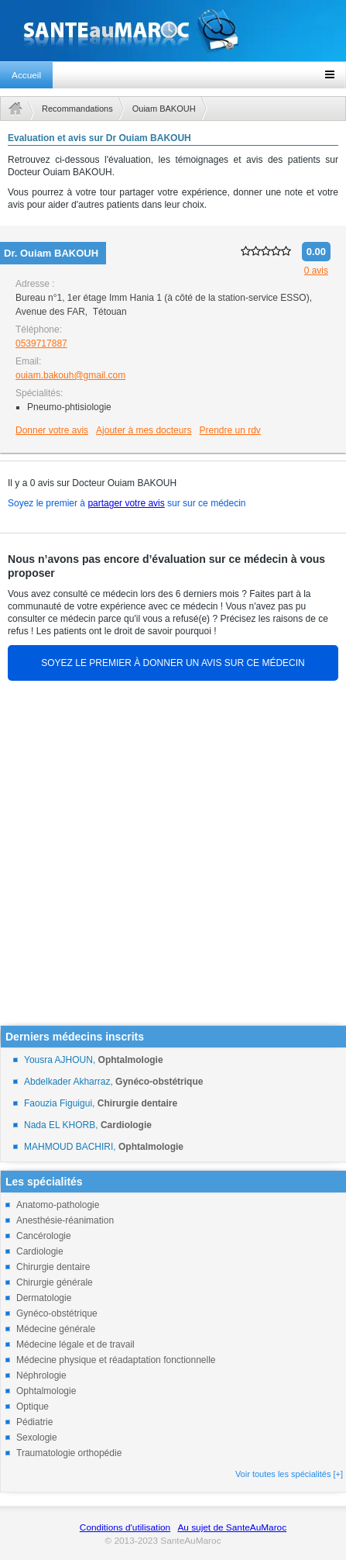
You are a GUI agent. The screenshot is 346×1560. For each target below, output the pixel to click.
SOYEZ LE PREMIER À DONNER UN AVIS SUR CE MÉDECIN (173, 662)
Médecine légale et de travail (75, 1344)
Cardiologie (39, 1251)
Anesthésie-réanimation (65, 1220)
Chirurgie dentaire (53, 1266)
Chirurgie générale (54, 1282)
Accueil (26, 75)
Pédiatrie (34, 1422)
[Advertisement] (168, 857)
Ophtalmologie (46, 1391)
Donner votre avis (51, 430)
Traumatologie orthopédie (69, 1453)
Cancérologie (43, 1235)
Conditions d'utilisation (125, 1527)
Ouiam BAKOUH (164, 108)
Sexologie (36, 1437)
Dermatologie (43, 1298)
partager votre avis (125, 503)
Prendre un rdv (229, 430)
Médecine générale (55, 1329)
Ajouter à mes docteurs (143, 430)
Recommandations (77, 108)
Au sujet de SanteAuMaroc (231, 1527)
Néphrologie (41, 1375)
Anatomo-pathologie (57, 1204)
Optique (32, 1406)
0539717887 (41, 343)
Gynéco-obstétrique (57, 1313)
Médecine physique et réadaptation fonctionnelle (116, 1360)
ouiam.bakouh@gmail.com (70, 375)
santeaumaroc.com (173, 30)
